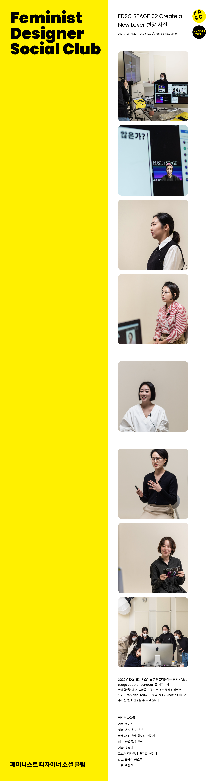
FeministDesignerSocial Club (55, 33)
